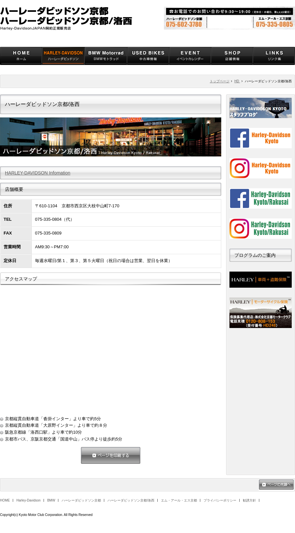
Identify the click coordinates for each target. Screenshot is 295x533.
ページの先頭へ (276, 485)
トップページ (219, 81)
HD (237, 81)
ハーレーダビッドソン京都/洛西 (131, 500)
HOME (5, 500)
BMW (51, 500)
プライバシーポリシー (220, 500)
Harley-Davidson (28, 500)
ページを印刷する (111, 456)
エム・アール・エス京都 (179, 500)
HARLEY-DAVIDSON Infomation (37, 172)
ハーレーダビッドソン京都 (81, 500)
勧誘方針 (249, 500)
